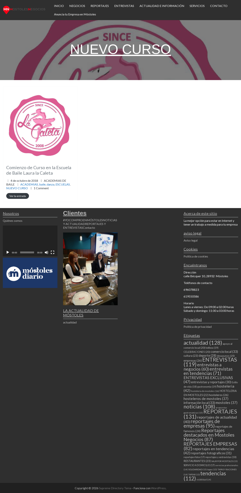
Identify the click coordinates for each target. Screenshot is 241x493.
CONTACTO (218, 6)
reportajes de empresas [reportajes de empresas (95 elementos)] (202, 423)
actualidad (70, 322)
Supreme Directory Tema (115, 488)
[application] (30, 241)
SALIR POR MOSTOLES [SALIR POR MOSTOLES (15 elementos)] (224, 461)
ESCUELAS (63, 184)
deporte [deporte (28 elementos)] (207, 355)
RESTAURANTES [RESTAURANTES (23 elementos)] (197, 461)
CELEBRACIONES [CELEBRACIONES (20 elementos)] (197, 351)
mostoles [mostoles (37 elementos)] (226, 402)
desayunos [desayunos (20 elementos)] (226, 355)
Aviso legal (191, 240)
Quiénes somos (12, 220)
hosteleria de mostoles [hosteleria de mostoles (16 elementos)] (205, 391)
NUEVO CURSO (17, 188)
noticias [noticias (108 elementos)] (199, 406)
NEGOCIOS (77, 6)
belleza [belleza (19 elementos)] (212, 347)
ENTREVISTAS (124, 6)
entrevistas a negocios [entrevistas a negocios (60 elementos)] (203, 367)
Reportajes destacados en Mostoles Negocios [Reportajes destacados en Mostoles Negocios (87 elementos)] (209, 434)
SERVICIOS (197, 6)
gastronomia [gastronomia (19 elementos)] (206, 386)
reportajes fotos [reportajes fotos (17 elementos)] (194, 457)
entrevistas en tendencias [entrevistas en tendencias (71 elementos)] (208, 371)
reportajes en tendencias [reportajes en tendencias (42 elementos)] (209, 450)
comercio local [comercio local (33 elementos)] (224, 351)
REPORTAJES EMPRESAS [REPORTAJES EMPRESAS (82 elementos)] (210, 446)
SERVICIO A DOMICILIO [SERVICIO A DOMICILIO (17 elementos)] (199, 465)
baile (42, 184)
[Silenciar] (46, 252)
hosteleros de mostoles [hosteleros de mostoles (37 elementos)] (206, 398)
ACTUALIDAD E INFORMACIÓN (162, 6)
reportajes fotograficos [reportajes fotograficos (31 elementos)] (211, 453)
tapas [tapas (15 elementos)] (212, 469)
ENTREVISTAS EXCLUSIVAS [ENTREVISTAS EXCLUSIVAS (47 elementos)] (208, 379)
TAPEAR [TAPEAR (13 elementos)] (194, 474)
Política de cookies (196, 256)
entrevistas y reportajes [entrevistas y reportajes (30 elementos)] (211, 382)
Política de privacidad (198, 326)
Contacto (89, 227)
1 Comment (41, 188)
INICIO (59, 6)
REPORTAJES (100, 6)
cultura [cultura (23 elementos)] (191, 355)
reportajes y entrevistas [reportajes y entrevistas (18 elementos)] (220, 457)
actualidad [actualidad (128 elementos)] (203, 342)
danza (50, 184)
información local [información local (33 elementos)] (199, 403)
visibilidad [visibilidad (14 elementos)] (204, 479)
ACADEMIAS (29, 184)
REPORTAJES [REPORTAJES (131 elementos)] (210, 414)
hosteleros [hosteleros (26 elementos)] (218, 395)
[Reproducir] (8, 252)
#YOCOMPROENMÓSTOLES (83, 220)
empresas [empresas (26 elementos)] (193, 360)
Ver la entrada (17, 196)
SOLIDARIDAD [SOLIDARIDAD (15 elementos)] (197, 469)
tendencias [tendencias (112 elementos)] (205, 476)
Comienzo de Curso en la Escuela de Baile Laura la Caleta (38, 170)
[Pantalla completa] (52, 252)
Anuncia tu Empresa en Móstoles (75, 14)
